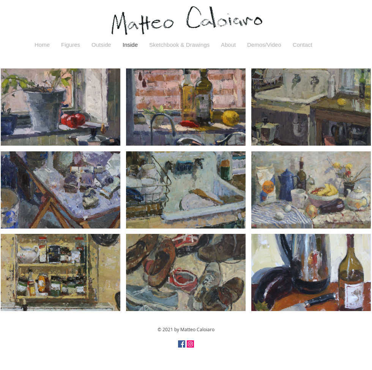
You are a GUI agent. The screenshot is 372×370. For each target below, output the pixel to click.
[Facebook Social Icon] (181, 344)
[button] (60, 107)
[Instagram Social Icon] (190, 344)
